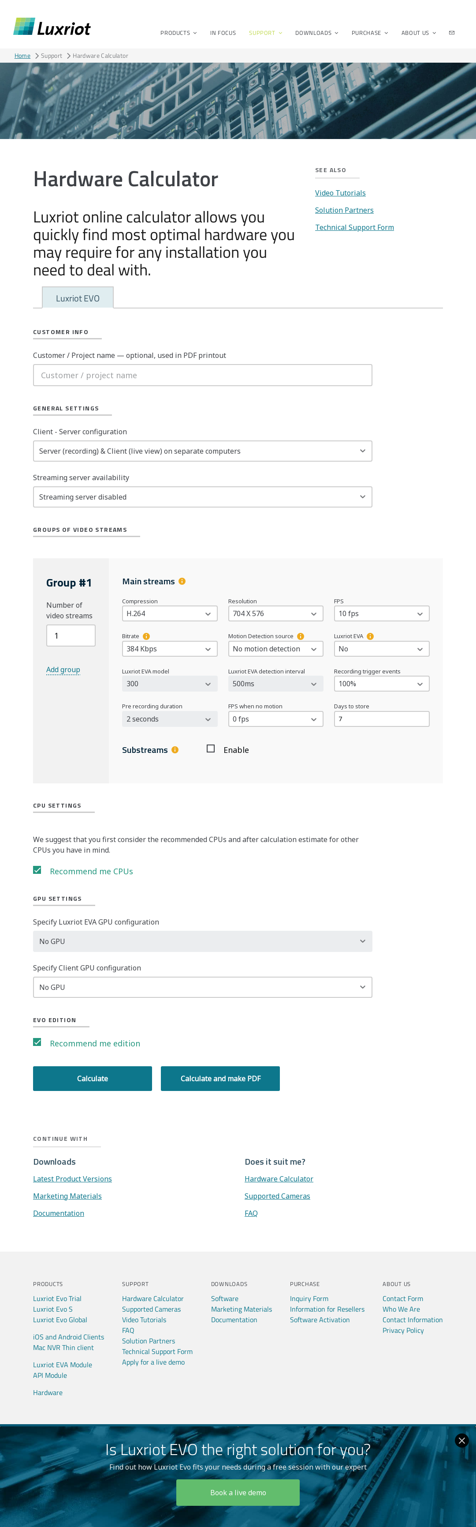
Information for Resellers (327, 1309)
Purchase (367, 32)
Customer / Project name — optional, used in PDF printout (129, 355)
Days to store (351, 706)
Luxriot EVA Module (62, 1364)
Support (262, 32)
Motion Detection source (261, 636)
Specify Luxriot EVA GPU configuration (96, 922)
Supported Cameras (277, 1196)
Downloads (313, 32)
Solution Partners (344, 210)
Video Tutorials (340, 193)
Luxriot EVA (348, 636)
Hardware (48, 1392)
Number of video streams (69, 610)
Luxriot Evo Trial (57, 1298)
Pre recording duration (152, 706)
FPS (339, 601)
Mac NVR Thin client (63, 1347)
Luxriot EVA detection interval (266, 671)
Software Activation (320, 1319)
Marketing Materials (67, 1196)
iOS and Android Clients (68, 1336)
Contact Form (403, 1298)
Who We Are (401, 1309)
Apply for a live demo (153, 1362)
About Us (416, 32)
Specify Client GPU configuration (87, 968)
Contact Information (413, 1319)
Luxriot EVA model (145, 671)
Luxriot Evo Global (60, 1319)
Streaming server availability (81, 477)
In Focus (223, 32)
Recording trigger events (367, 671)
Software (224, 1298)
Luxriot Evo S (53, 1309)
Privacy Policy (403, 1330)
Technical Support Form (354, 227)
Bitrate (130, 636)
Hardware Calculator (279, 1179)
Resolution (242, 601)
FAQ (251, 1213)
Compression (140, 601)
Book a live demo (238, 1492)
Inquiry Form (309, 1298)
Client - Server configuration (80, 431)
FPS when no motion (255, 706)
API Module (50, 1375)
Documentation (58, 1213)
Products (175, 32)
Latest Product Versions (72, 1179)
